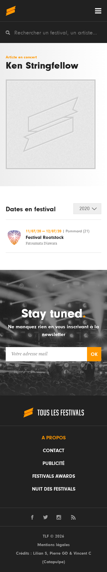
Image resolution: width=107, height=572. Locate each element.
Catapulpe (54, 562)
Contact (53, 450)
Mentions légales (53, 545)
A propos (54, 437)
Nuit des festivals (53, 489)
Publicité (53, 463)
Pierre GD (59, 553)
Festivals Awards (53, 476)
